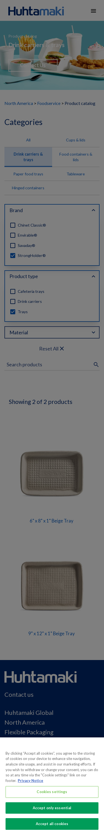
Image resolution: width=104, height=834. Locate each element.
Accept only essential (52, 810)
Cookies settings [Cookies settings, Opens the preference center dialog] (52, 794)
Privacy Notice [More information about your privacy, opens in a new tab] (30, 783)
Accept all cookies (52, 826)
